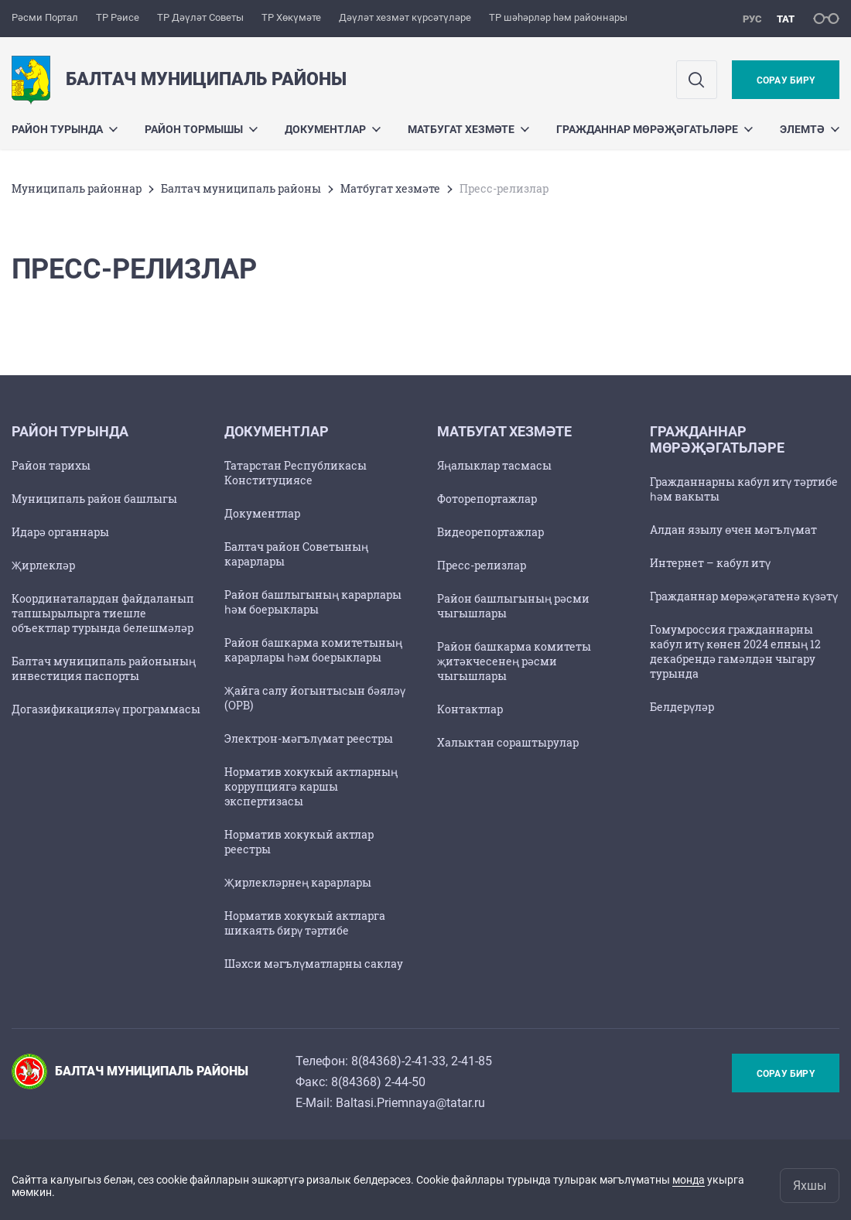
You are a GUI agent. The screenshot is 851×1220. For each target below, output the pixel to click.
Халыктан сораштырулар (508, 742)
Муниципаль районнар (77, 188)
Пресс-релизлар (481, 565)
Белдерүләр (682, 706)
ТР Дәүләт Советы (200, 17)
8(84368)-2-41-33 (398, 1061)
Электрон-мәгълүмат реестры (308, 738)
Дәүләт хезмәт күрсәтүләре (405, 17)
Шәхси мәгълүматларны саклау (313, 963)
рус (752, 19)
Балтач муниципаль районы (241, 188)
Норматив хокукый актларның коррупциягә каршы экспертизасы (311, 786)
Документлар (333, 129)
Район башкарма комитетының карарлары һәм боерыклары (313, 650)
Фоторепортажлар (487, 498)
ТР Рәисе (117, 17)
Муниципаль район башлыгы (94, 498)
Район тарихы (51, 465)
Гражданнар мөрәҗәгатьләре (654, 129)
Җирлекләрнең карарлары (297, 882)
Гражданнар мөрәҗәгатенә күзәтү (744, 596)
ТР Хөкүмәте (291, 17)
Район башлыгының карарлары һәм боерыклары (313, 602)
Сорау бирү (786, 80)
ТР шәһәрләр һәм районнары (558, 17)
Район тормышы (201, 129)
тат (786, 19)
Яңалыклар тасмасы (494, 465)
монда (688, 1180)
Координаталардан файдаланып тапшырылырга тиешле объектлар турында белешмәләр (103, 613)
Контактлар (470, 709)
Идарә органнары (60, 532)
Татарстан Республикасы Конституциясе (295, 472)
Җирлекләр (43, 565)
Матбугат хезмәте (468, 129)
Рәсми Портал (45, 17)
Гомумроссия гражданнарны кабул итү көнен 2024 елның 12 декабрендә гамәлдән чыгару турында (735, 651)
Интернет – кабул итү (710, 562)
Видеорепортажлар (490, 532)
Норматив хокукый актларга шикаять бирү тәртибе (304, 923)
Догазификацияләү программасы (106, 709)
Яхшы (809, 1185)
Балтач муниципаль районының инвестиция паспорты (104, 668)
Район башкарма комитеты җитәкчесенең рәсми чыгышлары (514, 661)
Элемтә (809, 129)
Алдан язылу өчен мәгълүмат (733, 529)
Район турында (65, 129)
